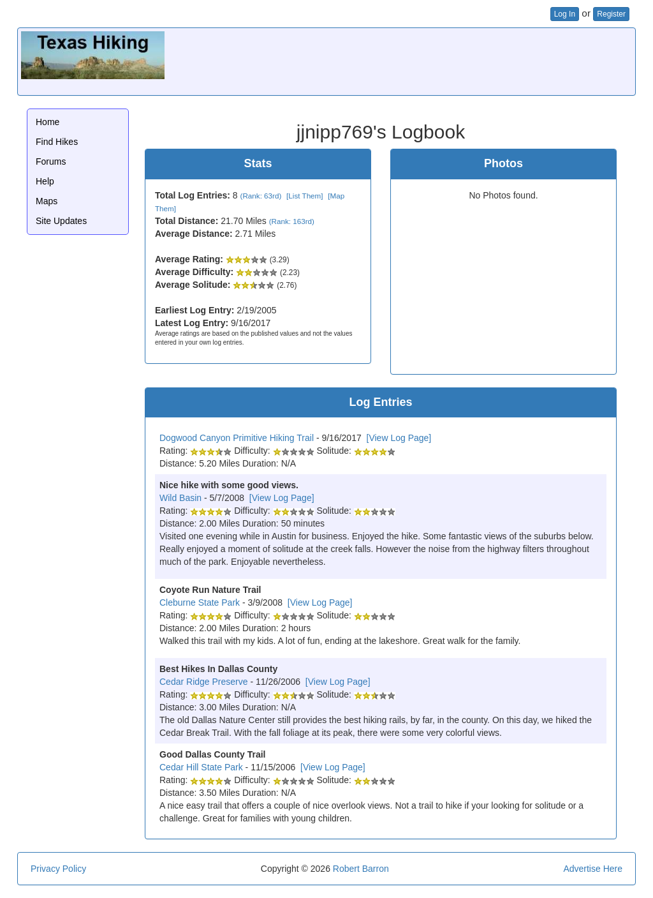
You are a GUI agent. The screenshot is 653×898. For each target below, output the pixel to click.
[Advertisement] (400, 60)
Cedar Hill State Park (201, 767)
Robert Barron (361, 869)
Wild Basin (180, 498)
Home (47, 122)
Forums (51, 161)
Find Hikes (57, 142)
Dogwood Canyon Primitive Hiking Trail (236, 438)
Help (45, 181)
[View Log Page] (399, 438)
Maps (46, 201)
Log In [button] (564, 14)
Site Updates (61, 221)
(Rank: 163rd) (291, 221)
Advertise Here (592, 869)
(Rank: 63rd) (261, 195)
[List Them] (304, 195)
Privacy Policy (58, 869)
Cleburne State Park (199, 602)
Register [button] (611, 14)
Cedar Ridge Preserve (203, 682)
